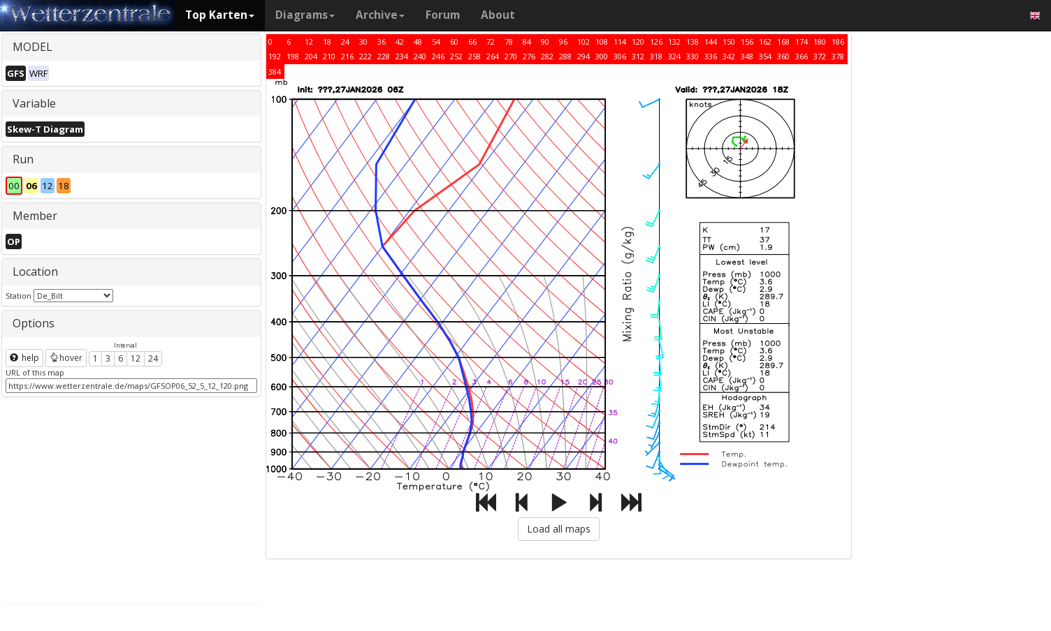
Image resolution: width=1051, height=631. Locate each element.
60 (454, 41)
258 (474, 56)
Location (35, 271)
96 (563, 41)
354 (765, 56)
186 (838, 41)
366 (801, 56)
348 (747, 56)
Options (34, 323)
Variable (34, 103)
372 (819, 56)
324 (674, 56)
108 (601, 41)
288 (565, 56)
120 (638, 41)
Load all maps (558, 528)
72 (490, 41)
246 (438, 56)
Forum (443, 15)
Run (23, 159)
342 (729, 56)
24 (153, 358)
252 (456, 56)
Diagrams (305, 15)
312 (638, 56)
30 (363, 41)
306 (620, 56)
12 (135, 358)
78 (509, 41)
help (24, 357)
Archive (380, 15)
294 (583, 56)
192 (274, 56)
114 (620, 41)
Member (35, 215)
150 (729, 41)
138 (692, 41)
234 (402, 56)
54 (436, 41)
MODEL (32, 46)
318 (656, 56)
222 (365, 56)
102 (583, 41)
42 (400, 41)
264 (492, 56)
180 (819, 41)
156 (747, 41)
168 (783, 41)
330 (692, 56)
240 (420, 56)
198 (293, 56)
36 (381, 41)
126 (656, 41)
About (498, 15)
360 (783, 56)
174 (801, 41)
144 (710, 41)
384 (274, 71)
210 (329, 56)
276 (529, 56)
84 (527, 41)
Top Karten (219, 15)
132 (674, 41)
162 (765, 41)
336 (710, 56)
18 (327, 41)
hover (66, 357)
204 (311, 56)
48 (418, 41)
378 (838, 56)
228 (383, 56)
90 (545, 41)
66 (472, 41)
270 (511, 56)
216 (347, 56)
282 (547, 56)
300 (601, 56)
